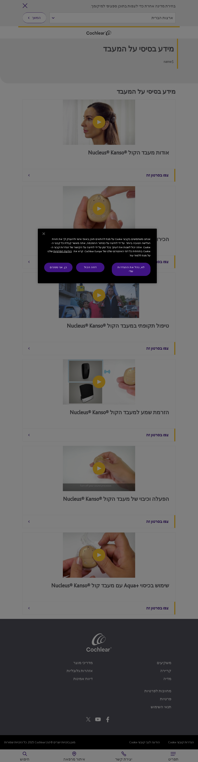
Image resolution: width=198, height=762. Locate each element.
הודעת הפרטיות (62, 251)
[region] (97, 256)
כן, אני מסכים (58, 267)
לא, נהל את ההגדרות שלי (131, 269)
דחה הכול (90, 267)
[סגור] (43, 233)
